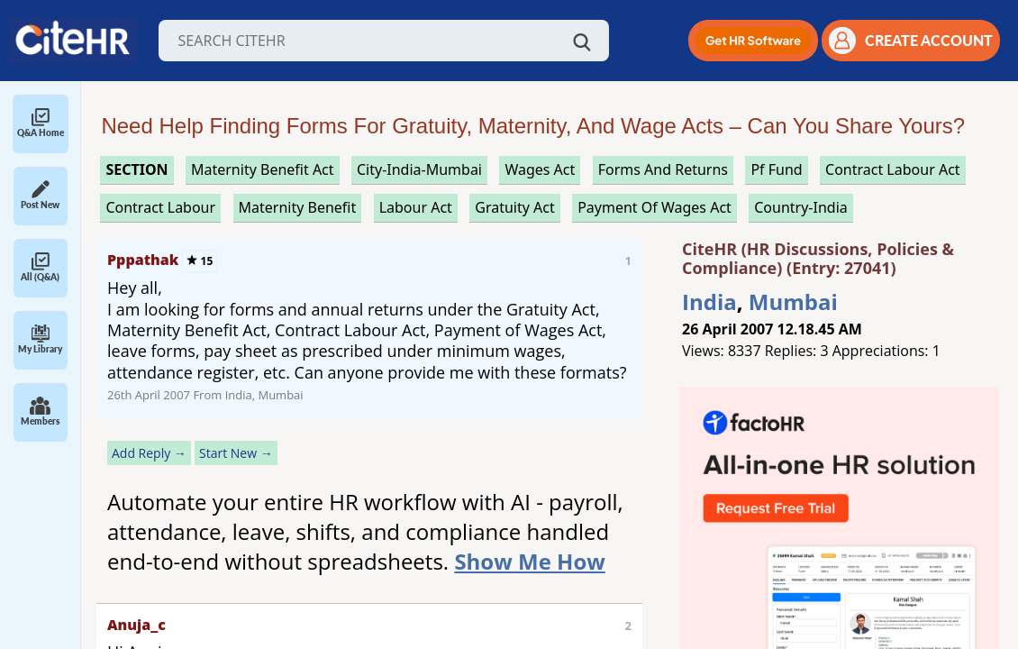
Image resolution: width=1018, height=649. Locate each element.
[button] (753, 40)
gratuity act (514, 207)
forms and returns (663, 169)
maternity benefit (298, 207)
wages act (539, 169)
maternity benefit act (262, 169)
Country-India (801, 207)
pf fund (776, 169)
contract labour (160, 207)
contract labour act (892, 169)
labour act (415, 207)
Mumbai (793, 301)
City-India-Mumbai (419, 169)
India (709, 301)
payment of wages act (654, 207)
